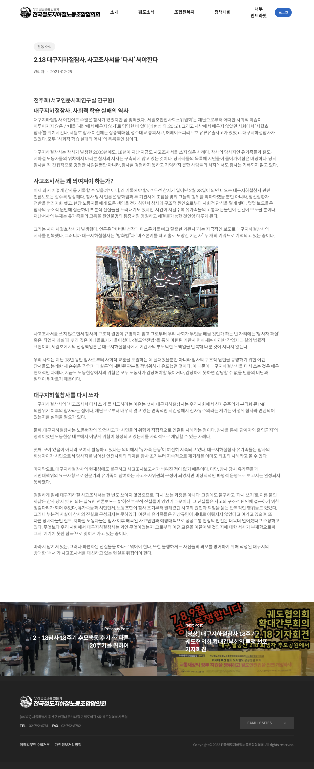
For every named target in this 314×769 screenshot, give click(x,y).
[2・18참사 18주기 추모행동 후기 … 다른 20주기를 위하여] (78, 639)
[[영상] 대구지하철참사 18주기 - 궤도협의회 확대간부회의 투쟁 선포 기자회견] (235, 639)
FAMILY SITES (259, 723)
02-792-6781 (38, 726)
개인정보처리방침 (68, 744)
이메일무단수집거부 (35, 744)
